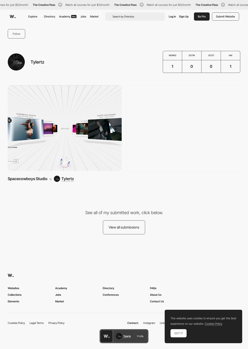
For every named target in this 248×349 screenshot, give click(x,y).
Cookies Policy (16, 323)
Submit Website (225, 16)
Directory (49, 16)
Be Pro (202, 16)
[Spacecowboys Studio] (65, 128)
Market (94, 16)
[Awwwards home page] (106, 336)
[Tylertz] (64, 179)
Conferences (111, 294)
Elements (13, 301)
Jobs (83, 16)
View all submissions (124, 227)
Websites (13, 288)
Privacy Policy (56, 323)
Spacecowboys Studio (27, 178)
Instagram (149, 323)
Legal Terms (37, 323)
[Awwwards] (13, 16)
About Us (155, 294)
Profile (140, 336)
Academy (68, 16)
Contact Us (157, 301)
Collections (15, 294)
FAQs (153, 288)
